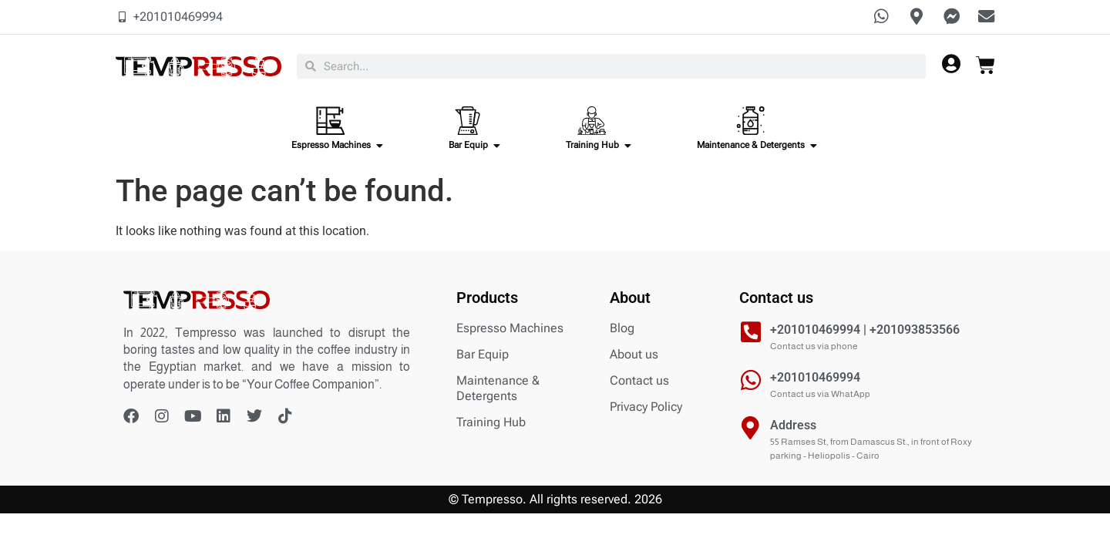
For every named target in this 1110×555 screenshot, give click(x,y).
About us (634, 356)
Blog (622, 330)
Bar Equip (482, 356)
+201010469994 (815, 379)
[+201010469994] (750, 382)
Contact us (639, 382)
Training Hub (491, 424)
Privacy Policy (646, 409)
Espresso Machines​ (509, 330)
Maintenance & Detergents (498, 390)
